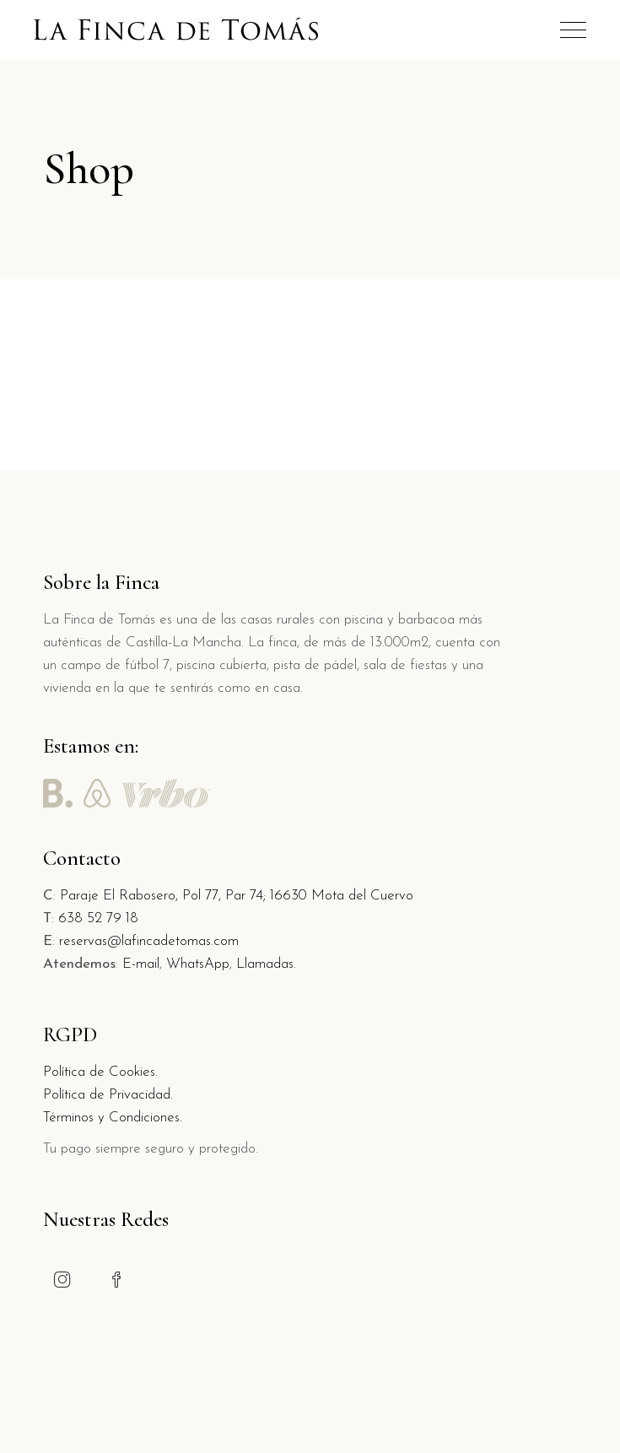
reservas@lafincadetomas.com (149, 941)
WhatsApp (197, 964)
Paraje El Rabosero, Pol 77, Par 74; (165, 896)
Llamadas (265, 964)
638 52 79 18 (98, 918)
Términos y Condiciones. (112, 1117)
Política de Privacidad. (108, 1095)
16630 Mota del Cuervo (341, 896)
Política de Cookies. (100, 1072)
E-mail (140, 964)
